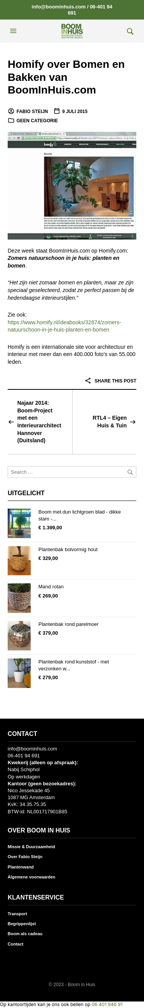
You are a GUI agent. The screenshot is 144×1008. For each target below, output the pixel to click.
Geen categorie (37, 120)
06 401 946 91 (107, 1004)
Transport (17, 913)
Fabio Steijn (32, 111)
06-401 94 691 (24, 755)
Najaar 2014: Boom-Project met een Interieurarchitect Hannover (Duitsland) (39, 421)
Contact (15, 944)
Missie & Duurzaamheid (31, 846)
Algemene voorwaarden (31, 877)
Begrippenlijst (22, 923)
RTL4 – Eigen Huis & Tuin (110, 421)
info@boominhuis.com (59, 7)
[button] (14, 31)
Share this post (110, 381)
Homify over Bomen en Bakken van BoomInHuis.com (66, 77)
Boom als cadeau (25, 933)
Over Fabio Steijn (25, 856)
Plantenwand (21, 867)
